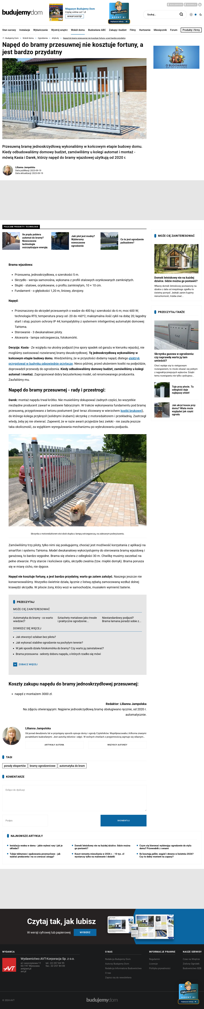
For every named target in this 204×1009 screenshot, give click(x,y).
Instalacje (24, 30)
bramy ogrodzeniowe (42, 765)
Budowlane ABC (97, 30)
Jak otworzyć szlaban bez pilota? (36, 637)
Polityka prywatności (159, 968)
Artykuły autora (54, 745)
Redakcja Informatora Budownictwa (123, 968)
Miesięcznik (160, 30)
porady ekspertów (15, 765)
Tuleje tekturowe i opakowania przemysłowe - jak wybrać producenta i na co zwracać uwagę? (35, 855)
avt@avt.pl (26, 968)
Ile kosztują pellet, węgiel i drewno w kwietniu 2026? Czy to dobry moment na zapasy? (166, 855)
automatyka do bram (72, 765)
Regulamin (154, 959)
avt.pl (23, 971)
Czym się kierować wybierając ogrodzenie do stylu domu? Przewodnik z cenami (165, 847)
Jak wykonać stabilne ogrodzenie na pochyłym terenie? (49, 642)
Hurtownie (145, 30)
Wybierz (85, 932)
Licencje (153, 963)
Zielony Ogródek (191, 963)
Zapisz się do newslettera (118, 977)
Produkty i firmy (191, 30)
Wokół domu (78, 30)
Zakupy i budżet (117, 30)
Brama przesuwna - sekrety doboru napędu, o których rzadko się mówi (58, 654)
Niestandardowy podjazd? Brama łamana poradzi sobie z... (121, 619)
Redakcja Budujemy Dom (118, 959)
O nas (108, 973)
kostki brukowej (131, 411)
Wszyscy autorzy (117, 745)
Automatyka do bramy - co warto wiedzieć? (33, 619)
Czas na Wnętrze (191, 959)
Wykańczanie (40, 30)
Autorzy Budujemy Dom (117, 963)
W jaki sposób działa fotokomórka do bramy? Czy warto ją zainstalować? (60, 648)
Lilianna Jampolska (25, 167)
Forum (173, 30)
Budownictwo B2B (192, 968)
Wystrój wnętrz (59, 30)
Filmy (133, 30)
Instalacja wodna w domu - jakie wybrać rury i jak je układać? (36, 847)
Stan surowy (9, 30)
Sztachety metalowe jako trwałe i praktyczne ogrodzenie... (77, 619)
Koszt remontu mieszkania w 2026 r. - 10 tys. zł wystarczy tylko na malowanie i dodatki (99, 855)
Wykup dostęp (74, 16)
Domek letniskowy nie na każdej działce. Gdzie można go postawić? (102, 847)
